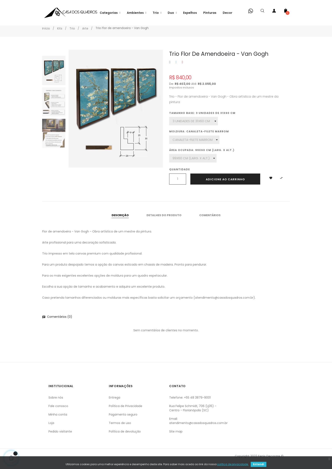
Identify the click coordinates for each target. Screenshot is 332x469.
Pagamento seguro (123, 419)
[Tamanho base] (193, 126)
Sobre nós (55, 402)
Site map (176, 436)
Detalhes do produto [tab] (164, 220)
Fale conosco (58, 411)
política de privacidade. (233, 464)
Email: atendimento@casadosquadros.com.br (198, 426)
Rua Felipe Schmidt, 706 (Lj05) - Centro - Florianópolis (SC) (192, 413)
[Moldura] (194, 145)
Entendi (258, 464)
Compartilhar (169, 67)
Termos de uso (120, 428)
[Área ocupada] (193, 163)
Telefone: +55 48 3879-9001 (190, 402)
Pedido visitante (60, 436)
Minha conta (57, 419)
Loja (51, 428)
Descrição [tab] (120, 220)
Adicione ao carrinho (225, 184)
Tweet (176, 67)
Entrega (114, 402)
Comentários (210, 220)
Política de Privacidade (125, 411)
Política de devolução (125, 436)
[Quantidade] (177, 184)
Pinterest (182, 67)
